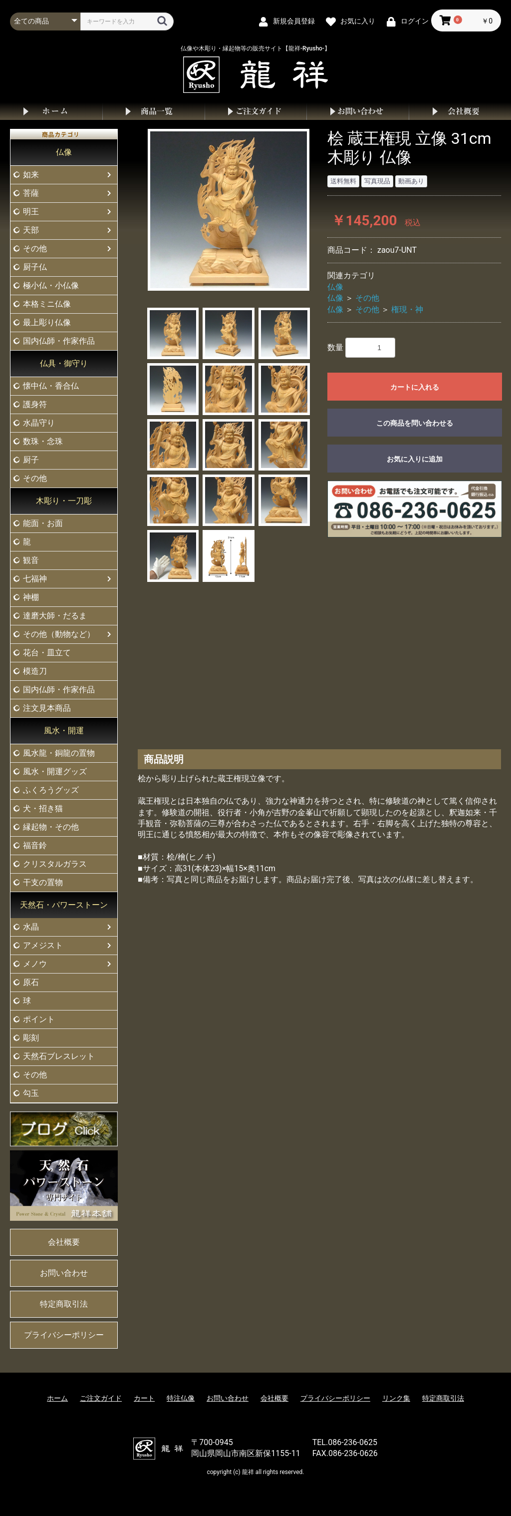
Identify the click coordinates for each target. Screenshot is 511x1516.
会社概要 (460, 111)
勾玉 (31, 1093)
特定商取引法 (64, 1304)
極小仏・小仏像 (51, 285)
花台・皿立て (47, 652)
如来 (31, 174)
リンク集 (396, 1398)
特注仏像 (181, 1398)
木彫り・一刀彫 (64, 500)
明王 (31, 211)
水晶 (31, 927)
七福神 (35, 578)
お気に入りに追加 (415, 459)
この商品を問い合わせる (414, 423)
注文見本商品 (47, 708)
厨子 (31, 460)
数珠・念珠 (43, 441)
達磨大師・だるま (55, 615)
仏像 (64, 152)
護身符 (35, 404)
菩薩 (31, 193)
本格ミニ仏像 (47, 304)
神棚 (31, 597)
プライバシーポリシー (64, 1335)
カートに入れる (414, 387)
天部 (31, 230)
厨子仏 (35, 267)
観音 (31, 560)
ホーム (51, 111)
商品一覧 (153, 111)
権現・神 (407, 309)
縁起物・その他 (51, 827)
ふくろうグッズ (51, 790)
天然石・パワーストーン (64, 905)
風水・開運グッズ (55, 771)
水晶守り (39, 423)
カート (144, 1398)
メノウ (35, 964)
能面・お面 (43, 523)
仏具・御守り (64, 363)
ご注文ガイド (256, 111)
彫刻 (31, 1037)
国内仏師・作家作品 (59, 341)
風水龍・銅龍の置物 (59, 753)
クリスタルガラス (55, 864)
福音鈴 (35, 845)
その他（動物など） (59, 634)
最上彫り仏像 (47, 322)
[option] (228, 210)
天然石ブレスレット (59, 1056)
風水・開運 (64, 730)
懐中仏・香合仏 (51, 386)
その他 (35, 248)
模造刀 (35, 671)
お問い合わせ (357, 111)
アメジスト (43, 945)
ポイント (39, 1019)
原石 (31, 982)
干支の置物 (43, 882)
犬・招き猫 (43, 808)
